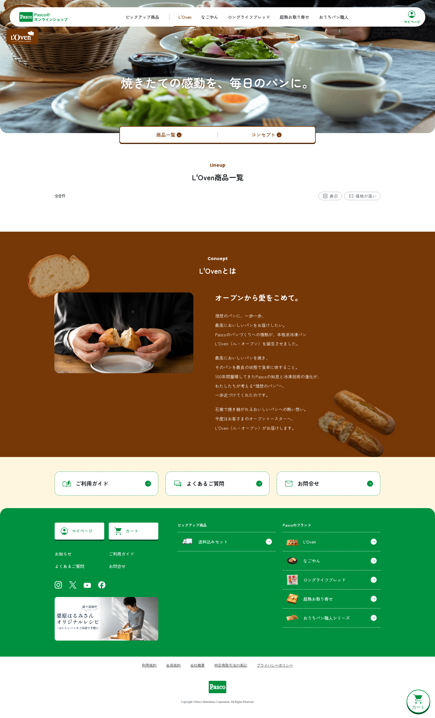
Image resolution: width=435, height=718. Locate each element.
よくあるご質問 (69, 566)
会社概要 (197, 665)
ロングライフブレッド (249, 17)
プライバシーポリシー (275, 665)
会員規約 (173, 665)
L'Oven (185, 17)
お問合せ (117, 566)
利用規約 (149, 665)
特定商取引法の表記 (230, 665)
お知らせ (63, 554)
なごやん (209, 17)
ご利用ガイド (121, 554)
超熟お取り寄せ (294, 17)
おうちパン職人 (334, 17)
